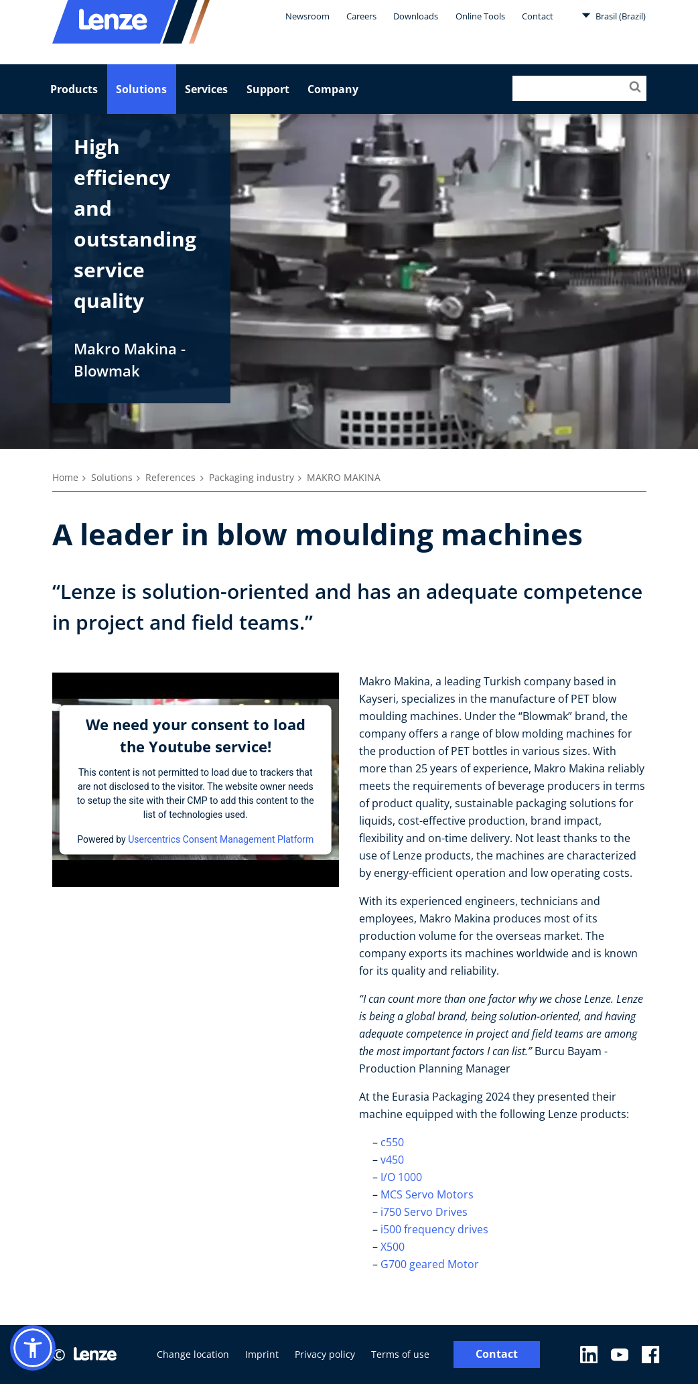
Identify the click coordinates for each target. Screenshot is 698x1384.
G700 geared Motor (431, 1264)
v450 (392, 1159)
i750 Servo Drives (424, 1211)
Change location (193, 1354)
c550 (393, 1142)
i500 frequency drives (434, 1229)
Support (268, 89)
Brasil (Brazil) (613, 15)
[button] (32, 1347)
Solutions (141, 89)
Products (74, 89)
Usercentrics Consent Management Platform (220, 838)
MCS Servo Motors (428, 1194)
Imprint (262, 1354)
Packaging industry (251, 477)
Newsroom (307, 16)
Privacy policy (325, 1354)
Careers (361, 16)
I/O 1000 (401, 1177)
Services (206, 89)
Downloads (415, 16)
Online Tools (480, 16)
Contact (537, 16)
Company (332, 89)
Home (65, 477)
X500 (393, 1246)
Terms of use (400, 1354)
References (170, 477)
